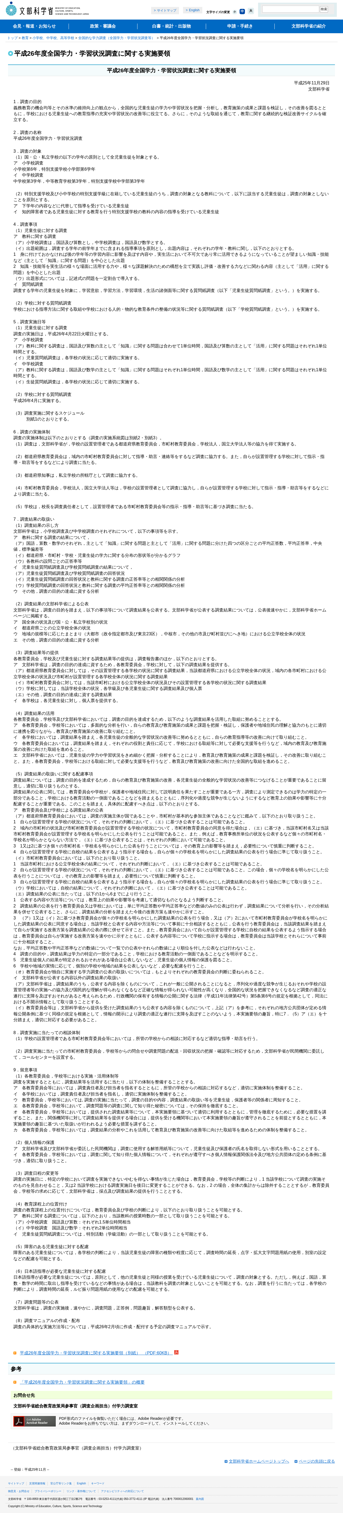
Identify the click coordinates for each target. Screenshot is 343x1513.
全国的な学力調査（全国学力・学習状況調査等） (117, 38)
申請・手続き (240, 26)
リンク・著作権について (81, 1491)
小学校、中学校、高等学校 (53, 38)
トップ (12, 38)
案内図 (200, 1498)
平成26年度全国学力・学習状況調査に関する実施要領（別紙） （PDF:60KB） (96, 1353)
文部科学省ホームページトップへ (259, 1461)
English (194, 10)
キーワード (98, 1483)
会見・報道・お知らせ (34, 26)
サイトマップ (166, 10)
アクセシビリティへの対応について (122, 1491)
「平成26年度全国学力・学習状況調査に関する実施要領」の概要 (82, 1382)
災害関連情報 (37, 1483)
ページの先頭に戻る (317, 1461)
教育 (25, 38)
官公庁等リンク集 (61, 1483)
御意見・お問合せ (18, 1491)
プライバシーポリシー (48, 1491)
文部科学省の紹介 (309, 26)
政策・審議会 (103, 26)
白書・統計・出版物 (171, 26)
